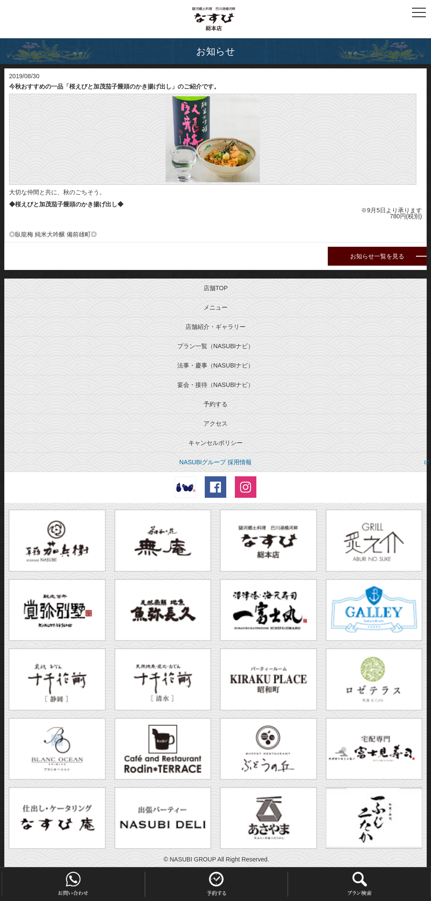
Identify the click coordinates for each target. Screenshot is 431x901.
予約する (215, 404)
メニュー (215, 307)
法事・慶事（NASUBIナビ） (215, 365)
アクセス (215, 423)
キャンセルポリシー (215, 443)
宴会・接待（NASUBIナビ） (215, 385)
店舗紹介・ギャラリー (215, 327)
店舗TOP (215, 288)
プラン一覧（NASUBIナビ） (215, 346)
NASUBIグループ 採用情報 (215, 462)
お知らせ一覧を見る (377, 256)
